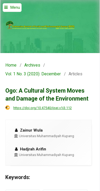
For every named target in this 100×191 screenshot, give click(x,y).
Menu (15, 7)
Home (11, 65)
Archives (32, 65)
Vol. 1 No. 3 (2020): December (33, 74)
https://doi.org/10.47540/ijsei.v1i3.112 (42, 108)
